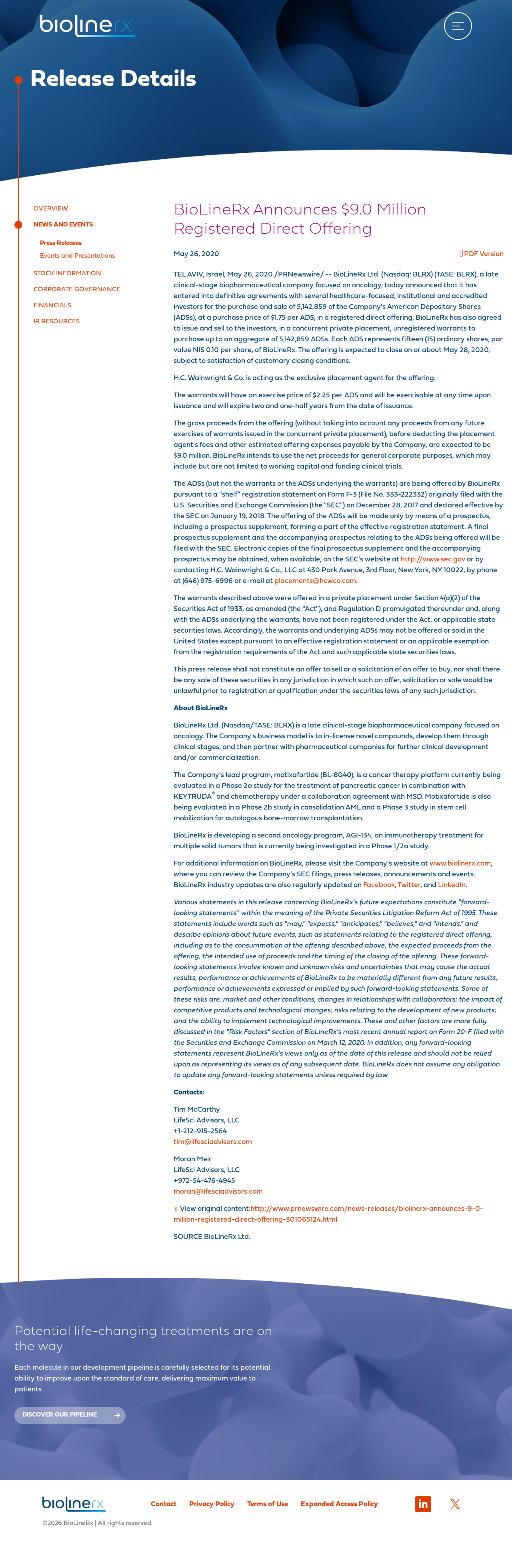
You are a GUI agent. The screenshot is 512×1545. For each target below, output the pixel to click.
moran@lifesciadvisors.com (218, 1192)
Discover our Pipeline (71, 1415)
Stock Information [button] (67, 274)
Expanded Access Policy (339, 1504)
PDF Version (484, 254)
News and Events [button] (63, 225)
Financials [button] (52, 306)
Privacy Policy (211, 1504)
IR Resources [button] (57, 322)
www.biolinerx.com (460, 864)
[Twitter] (455, 1504)
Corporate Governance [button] (77, 290)
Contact (163, 1504)
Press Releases (61, 243)
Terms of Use (267, 1504)
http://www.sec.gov (433, 559)
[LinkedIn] (423, 1504)
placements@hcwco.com (315, 581)
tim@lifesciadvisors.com (213, 1142)
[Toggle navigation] (458, 26)
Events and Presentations (77, 256)
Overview (51, 209)
